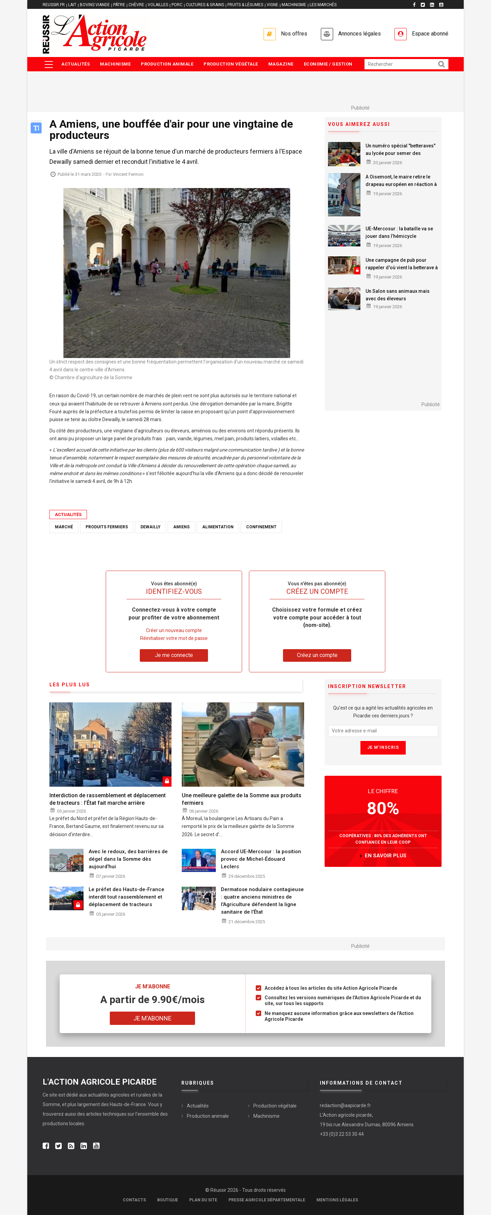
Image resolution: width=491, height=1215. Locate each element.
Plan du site (203, 1200)
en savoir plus (385, 856)
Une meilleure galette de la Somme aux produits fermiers (241, 799)
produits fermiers (107, 527)
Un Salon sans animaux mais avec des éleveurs (398, 294)
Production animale (167, 64)
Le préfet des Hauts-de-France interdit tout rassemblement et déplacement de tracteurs (126, 896)
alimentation (218, 527)
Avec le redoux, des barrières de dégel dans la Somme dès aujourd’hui (128, 859)
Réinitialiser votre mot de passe (174, 638)
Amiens (181, 527)
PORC (177, 4)
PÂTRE (119, 4)
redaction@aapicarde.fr (345, 1105)
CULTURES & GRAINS (205, 4)
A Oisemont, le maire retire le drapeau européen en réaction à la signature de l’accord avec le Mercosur (401, 188)
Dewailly (150, 527)
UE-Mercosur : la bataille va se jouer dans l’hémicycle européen (399, 236)
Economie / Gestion (328, 64)
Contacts (134, 1200)
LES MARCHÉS (323, 4)
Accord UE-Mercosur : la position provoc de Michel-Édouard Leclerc (261, 859)
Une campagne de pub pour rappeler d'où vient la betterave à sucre (402, 267)
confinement (261, 527)
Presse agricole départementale (266, 1200)
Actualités (75, 64)
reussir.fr (54, 4)
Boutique (167, 1200)
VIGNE (272, 4)
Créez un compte (317, 655)
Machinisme (115, 64)
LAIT (72, 4)
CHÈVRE (136, 4)
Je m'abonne (152, 1018)
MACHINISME (294, 4)
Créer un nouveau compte (174, 630)
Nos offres (294, 33)
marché (64, 527)
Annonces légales (359, 33)
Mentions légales (337, 1200)
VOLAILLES (158, 4)
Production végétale (231, 64)
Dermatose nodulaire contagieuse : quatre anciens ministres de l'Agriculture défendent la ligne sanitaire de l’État (262, 900)
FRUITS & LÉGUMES (245, 4)
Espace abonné (430, 33)
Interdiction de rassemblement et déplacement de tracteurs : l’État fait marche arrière (107, 799)
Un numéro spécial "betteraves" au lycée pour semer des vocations (400, 153)
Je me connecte (174, 655)
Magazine (281, 64)
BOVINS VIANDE (95, 4)
